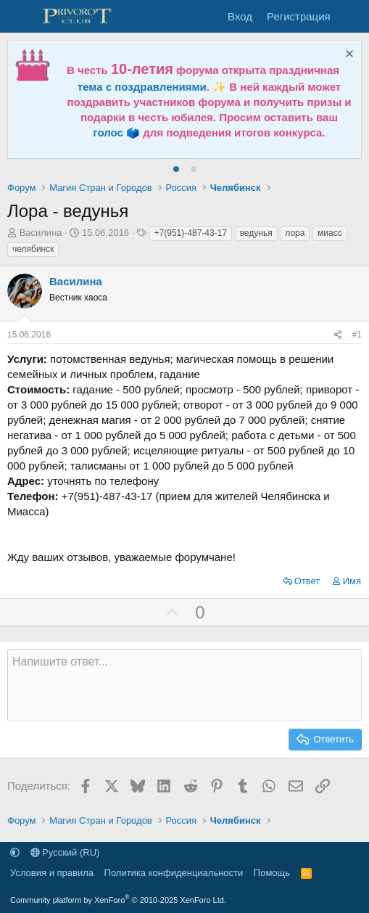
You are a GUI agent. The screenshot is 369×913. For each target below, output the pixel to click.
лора (294, 233)
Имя (352, 581)
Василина (41, 232)
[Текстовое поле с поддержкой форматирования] (184, 685)
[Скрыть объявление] (347, 55)
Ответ (307, 581)
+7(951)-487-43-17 (190, 233)
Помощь (272, 872)
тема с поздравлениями (142, 87)
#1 (357, 334)
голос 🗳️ (116, 132)
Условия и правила (52, 872)
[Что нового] (352, 16)
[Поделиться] (337, 335)
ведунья (256, 233)
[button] (14, 852)
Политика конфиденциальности (174, 872)
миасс (330, 233)
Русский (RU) (65, 852)
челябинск (33, 249)
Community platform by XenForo (118, 900)
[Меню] (20, 16)
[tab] (176, 169)
